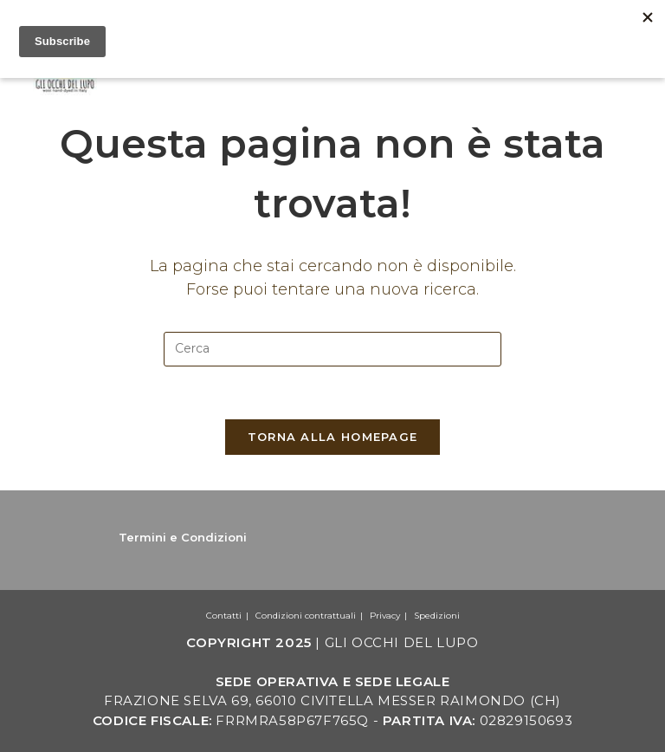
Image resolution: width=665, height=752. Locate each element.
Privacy (385, 615)
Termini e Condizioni (183, 537)
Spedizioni (437, 615)
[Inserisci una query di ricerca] (332, 349)
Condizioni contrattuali (305, 615)
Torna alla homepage (333, 437)
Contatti (224, 615)
